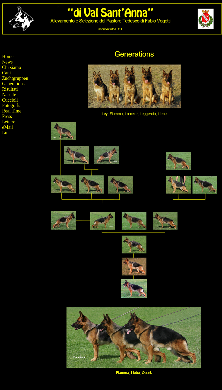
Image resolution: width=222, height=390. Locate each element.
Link (6, 132)
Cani (6, 72)
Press (7, 116)
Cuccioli (10, 100)
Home (7, 56)
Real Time (11, 111)
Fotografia (11, 105)
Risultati (10, 89)
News (7, 62)
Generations (13, 83)
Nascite (9, 94)
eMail (7, 127)
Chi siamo (11, 67)
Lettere (8, 121)
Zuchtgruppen (15, 78)
